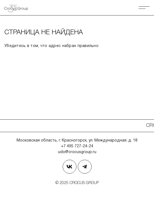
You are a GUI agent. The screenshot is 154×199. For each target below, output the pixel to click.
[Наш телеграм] (85, 167)
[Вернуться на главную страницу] (18, 8)
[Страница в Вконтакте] (69, 167)
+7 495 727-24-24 (77, 146)
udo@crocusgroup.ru (77, 152)
